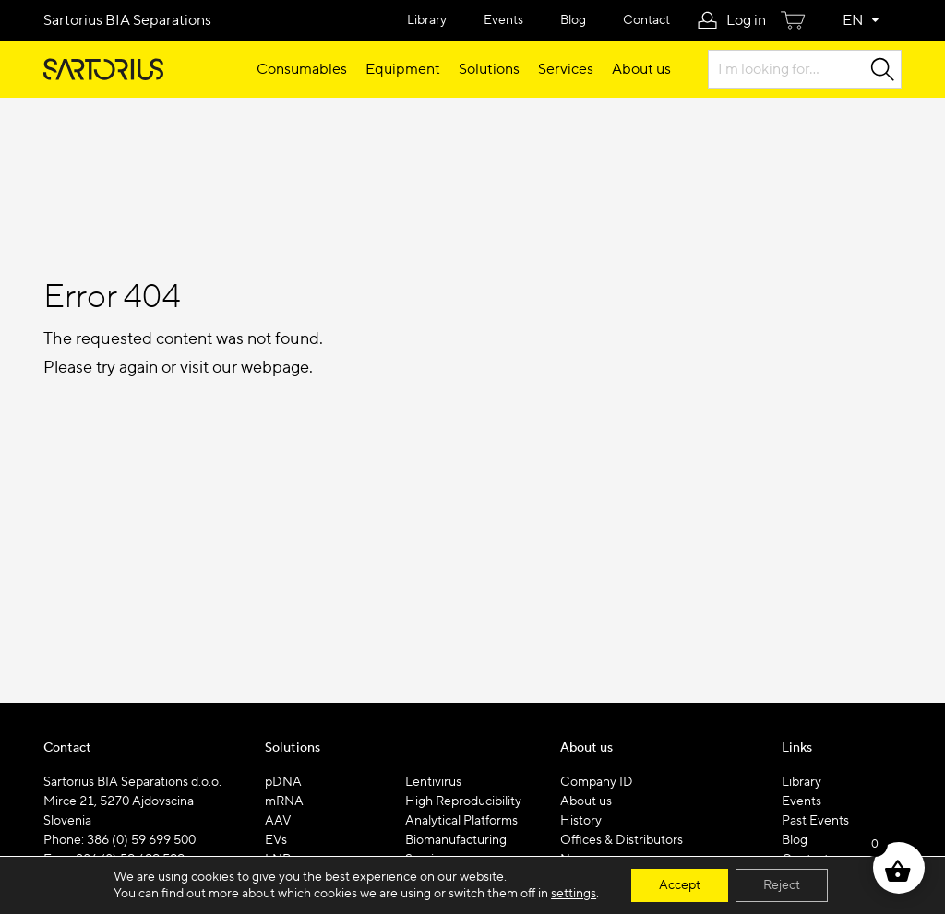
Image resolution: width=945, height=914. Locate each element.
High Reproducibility (463, 801)
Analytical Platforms (461, 821)
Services (565, 69)
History (581, 821)
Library (427, 20)
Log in (746, 20)
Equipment (402, 69)
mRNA (284, 801)
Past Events (815, 821)
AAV (278, 821)
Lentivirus (433, 782)
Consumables (302, 69)
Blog (573, 20)
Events (503, 20)
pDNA (283, 782)
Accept (679, 885)
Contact (646, 20)
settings (573, 893)
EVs (276, 840)
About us (641, 69)
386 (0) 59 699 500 (141, 840)
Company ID (596, 782)
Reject (781, 885)
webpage (275, 367)
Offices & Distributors (621, 840)
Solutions (489, 69)
